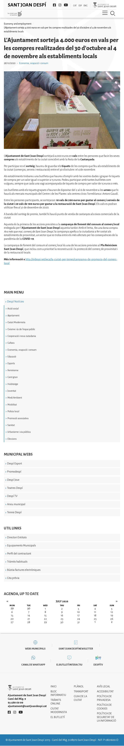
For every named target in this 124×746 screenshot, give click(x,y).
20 (12, 618)
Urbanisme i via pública (19, 432)
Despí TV (12, 496)
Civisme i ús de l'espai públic (21, 329)
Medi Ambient (14, 397)
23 (62, 618)
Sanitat (11, 425)
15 (45, 615)
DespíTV (98, 664)
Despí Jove (13, 479)
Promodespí (14, 471)
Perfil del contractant (19, 553)
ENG (86, 6)
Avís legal (103, 686)
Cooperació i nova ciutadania (21, 336)
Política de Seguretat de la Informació (106, 717)
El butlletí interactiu (69, 664)
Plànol (79, 686)
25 (95, 618)
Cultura (11, 343)
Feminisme (12, 370)
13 (12, 615)
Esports (11, 363)
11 (95, 612)
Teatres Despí (15, 488)
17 (78, 615)
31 (78, 622)
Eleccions (12, 439)
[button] (62, 148)
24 (78, 618)
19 (112, 615)
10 (78, 612)
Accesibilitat (105, 691)
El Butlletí (58, 717)
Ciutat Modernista (16, 322)
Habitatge (12, 384)
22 (45, 618)
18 (95, 615)
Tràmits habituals (17, 561)
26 (111, 618)
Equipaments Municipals (21, 545)
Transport (81, 691)
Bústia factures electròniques (24, 570)
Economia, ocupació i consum (21, 350)
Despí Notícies (15, 301)
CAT (75, 6)
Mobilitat (12, 404)
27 (12, 622)
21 (28, 618)
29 (45, 622)
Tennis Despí (14, 512)
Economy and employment (17, 23)
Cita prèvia (13, 578)
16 (62, 615)
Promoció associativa (18, 418)
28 (28, 622)
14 (29, 615)
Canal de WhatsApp (33, 664)
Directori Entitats (17, 537)
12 (112, 612)
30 (61, 622)
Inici (54, 686)
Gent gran (12, 377)
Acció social (13, 308)
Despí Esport (14, 463)
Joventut (11, 391)
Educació (11, 356)
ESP (80, 6)
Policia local (13, 411)
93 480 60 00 (15, 702)
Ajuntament (13, 315)
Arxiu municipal (16, 504)
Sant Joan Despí (27, 4)
